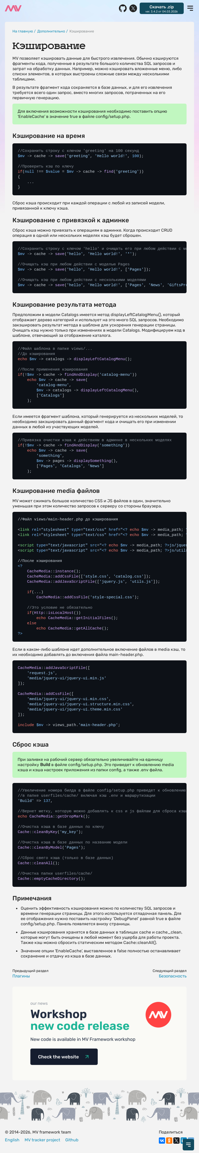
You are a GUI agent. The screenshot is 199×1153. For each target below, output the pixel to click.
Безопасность (173, 976)
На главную (22, 31)
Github (72, 1139)
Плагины (21, 976)
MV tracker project (42, 1139)
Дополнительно (51, 31)
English (12, 1139)
